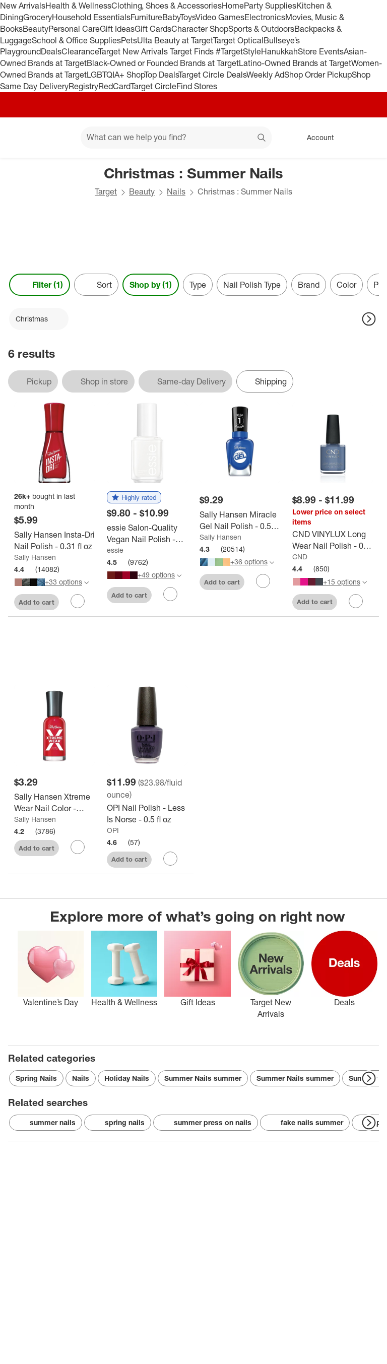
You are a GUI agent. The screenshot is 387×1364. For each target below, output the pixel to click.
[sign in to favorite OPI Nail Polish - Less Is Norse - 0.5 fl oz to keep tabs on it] (170, 859)
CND (299, 556)
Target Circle (153, 86)
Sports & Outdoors (261, 29)
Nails (176, 191)
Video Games (220, 17)
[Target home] (22, 137)
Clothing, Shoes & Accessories (166, 6)
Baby (171, 17)
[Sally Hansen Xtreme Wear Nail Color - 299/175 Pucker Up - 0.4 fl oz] (54, 802)
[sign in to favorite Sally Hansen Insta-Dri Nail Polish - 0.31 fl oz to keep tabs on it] (78, 601)
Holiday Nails (126, 1078)
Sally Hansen (35, 557)
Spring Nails (36, 1078)
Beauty (35, 29)
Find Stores (196, 86)
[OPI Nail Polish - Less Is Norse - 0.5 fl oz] (147, 813)
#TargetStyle (238, 51)
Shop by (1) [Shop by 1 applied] (151, 285)
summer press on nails (205, 1123)
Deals (51, 51)
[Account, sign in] (315, 137)
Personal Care (74, 29)
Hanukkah (279, 51)
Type (197, 285)
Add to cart (36, 602)
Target (106, 191)
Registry (83, 86)
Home (233, 6)
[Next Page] (369, 319)
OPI (113, 830)
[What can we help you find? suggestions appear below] (176, 137)
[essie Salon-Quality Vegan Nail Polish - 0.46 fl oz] (147, 533)
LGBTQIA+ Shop (115, 75)
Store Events (321, 51)
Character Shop (199, 29)
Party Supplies (270, 6)
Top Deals (161, 75)
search (262, 138)
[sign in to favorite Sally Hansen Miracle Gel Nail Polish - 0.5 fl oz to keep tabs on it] (263, 581)
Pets (129, 40)
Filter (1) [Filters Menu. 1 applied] (39, 285)
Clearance (79, 51)
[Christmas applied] (39, 319)
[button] (134, 497)
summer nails (46, 1123)
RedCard (114, 86)
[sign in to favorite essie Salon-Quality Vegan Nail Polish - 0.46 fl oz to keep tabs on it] (170, 594)
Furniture (146, 17)
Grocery (37, 17)
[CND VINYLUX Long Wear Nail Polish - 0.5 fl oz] (332, 540)
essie (115, 550)
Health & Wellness (78, 6)
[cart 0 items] (366, 137)
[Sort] (96, 285)
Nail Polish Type (252, 285)
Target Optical (238, 40)
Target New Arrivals (134, 51)
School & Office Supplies (76, 40)
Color (346, 285)
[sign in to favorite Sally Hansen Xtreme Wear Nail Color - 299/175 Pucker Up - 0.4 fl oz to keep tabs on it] (78, 847)
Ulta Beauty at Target (175, 40)
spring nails (118, 1123)
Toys (188, 17)
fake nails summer (305, 1123)
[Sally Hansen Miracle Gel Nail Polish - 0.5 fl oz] (240, 520)
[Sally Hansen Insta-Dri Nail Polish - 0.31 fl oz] (54, 540)
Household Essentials (91, 17)
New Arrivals (22, 6)
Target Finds (193, 51)
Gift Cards (153, 29)
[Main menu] (57, 137)
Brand (308, 285)
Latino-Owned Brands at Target (295, 63)
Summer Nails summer (202, 1078)
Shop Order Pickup (318, 75)
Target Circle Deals (212, 75)
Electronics (264, 17)
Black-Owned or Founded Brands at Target (163, 63)
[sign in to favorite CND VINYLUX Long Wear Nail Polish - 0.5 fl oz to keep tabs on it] (356, 601)
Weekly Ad (265, 75)
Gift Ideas (117, 29)
